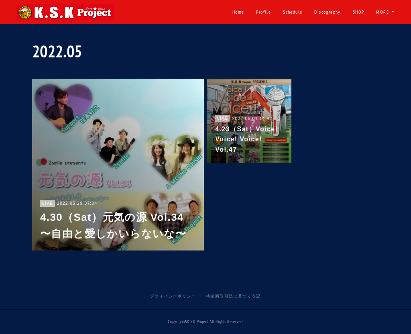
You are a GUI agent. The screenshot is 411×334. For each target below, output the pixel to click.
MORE (382, 12)
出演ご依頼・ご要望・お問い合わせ (321, 12)
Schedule (194, 12)
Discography (229, 12)
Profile (165, 12)
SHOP (260, 12)
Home (140, 12)
